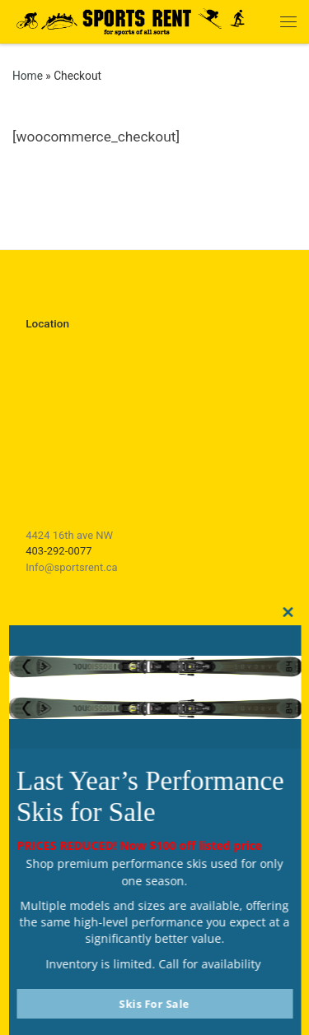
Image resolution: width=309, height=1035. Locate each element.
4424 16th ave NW (69, 535)
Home (27, 75)
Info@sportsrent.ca (71, 567)
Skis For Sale (154, 1003)
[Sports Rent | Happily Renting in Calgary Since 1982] (136, 19)
